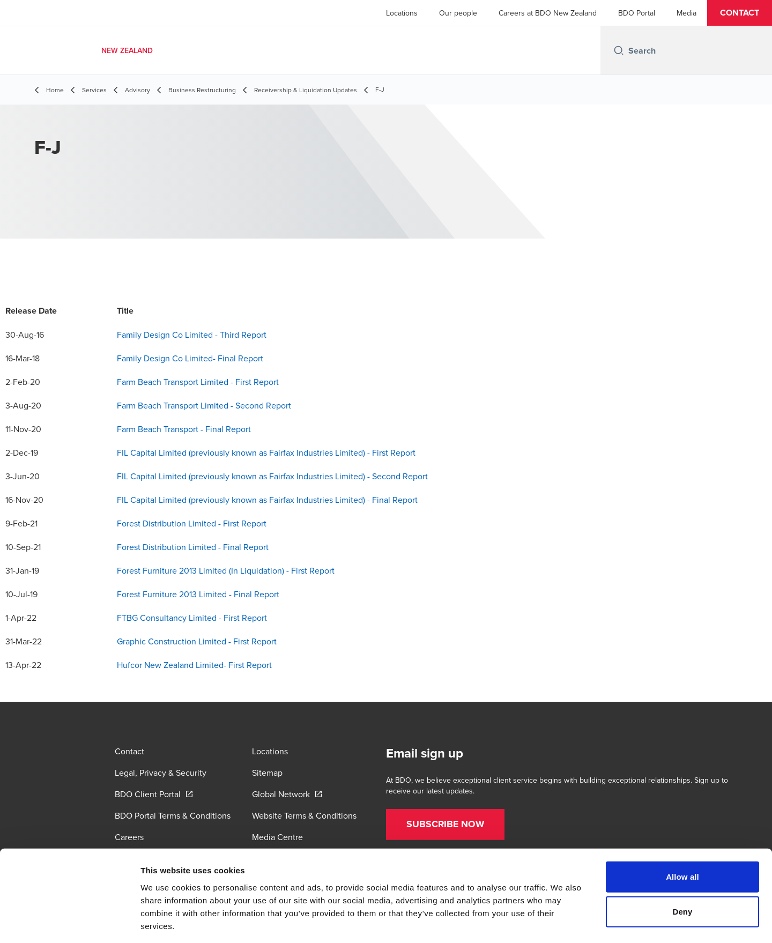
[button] (739, 13)
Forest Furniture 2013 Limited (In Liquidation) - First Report (226, 570)
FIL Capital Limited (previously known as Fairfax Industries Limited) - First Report (266, 452)
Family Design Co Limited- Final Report (190, 358)
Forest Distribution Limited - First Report (191, 523)
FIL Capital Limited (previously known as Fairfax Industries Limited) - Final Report (267, 500)
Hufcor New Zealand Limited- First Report (194, 665)
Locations (402, 13)
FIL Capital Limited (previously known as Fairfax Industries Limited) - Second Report (272, 476)
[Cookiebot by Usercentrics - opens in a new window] (69, 922)
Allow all (682, 829)
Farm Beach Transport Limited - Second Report (204, 405)
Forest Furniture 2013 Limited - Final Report (198, 594)
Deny (682, 864)
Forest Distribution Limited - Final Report (193, 547)
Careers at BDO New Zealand (548, 13)
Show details (563, 921)
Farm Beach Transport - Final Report (184, 429)
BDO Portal (636, 13)
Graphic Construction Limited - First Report (197, 641)
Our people (458, 13)
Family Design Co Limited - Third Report (191, 334)
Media (686, 13)
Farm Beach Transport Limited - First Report (198, 382)
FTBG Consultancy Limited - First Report (192, 617)
